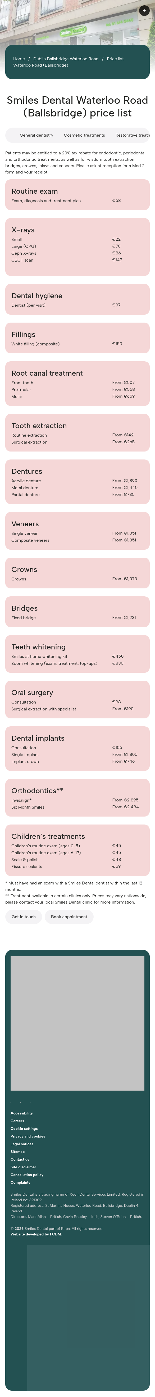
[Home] (29, 10)
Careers (17, 1121)
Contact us (20, 1159)
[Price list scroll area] (77, 135)
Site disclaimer (23, 1167)
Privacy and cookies (28, 1136)
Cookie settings (24, 1128)
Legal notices (22, 1144)
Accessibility (22, 1113)
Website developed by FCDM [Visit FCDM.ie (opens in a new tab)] (36, 1234)
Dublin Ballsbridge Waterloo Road (65, 58)
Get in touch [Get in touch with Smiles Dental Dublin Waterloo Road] (24, 916)
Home (19, 58)
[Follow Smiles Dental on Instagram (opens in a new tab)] (20, 1101)
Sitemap (18, 1151)
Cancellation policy (27, 1175)
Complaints (20, 1182)
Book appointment (69, 916)
